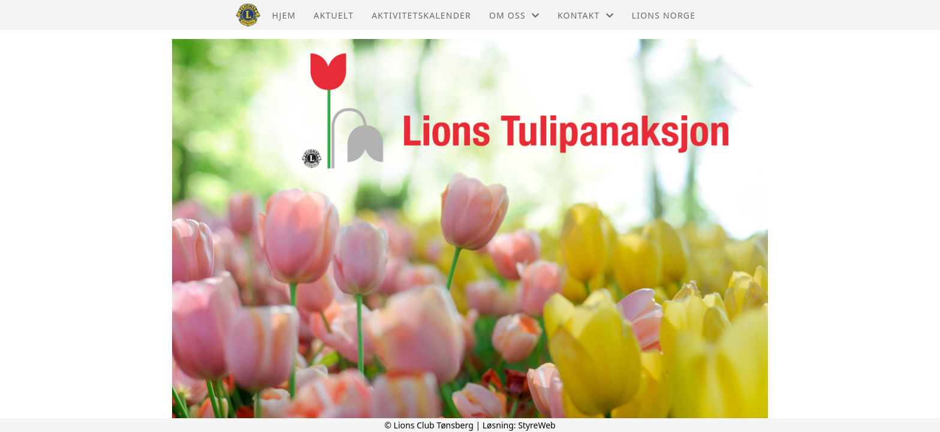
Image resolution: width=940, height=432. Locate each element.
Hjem (284, 15)
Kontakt (586, 15)
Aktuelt (334, 15)
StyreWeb (537, 425)
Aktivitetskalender (421, 15)
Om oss (514, 15)
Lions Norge (663, 15)
